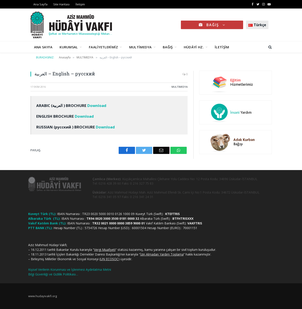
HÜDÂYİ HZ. (194, 47)
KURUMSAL (69, 47)
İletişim (80, 4)
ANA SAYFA (43, 47)
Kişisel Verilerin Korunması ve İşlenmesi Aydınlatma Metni (69, 269)
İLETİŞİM (222, 47)
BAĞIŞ (212, 24)
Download (96, 105)
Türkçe (257, 24)
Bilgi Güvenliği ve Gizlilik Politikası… (53, 274)
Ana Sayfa (40, 4)
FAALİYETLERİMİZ (103, 47)
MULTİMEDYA (140, 47)
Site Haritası (61, 4)
